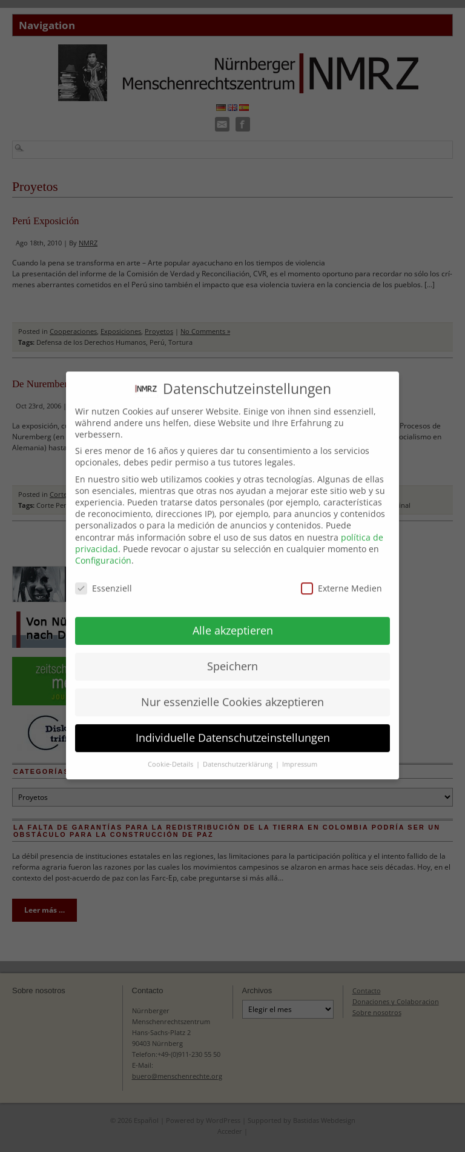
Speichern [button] (232, 652)
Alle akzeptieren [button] (233, 617)
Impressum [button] (299, 751)
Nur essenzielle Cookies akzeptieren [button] (232, 688)
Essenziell (103, 575)
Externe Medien (341, 575)
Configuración (103, 547)
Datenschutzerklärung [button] (238, 751)
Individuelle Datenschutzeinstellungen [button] (233, 724)
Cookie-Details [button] (171, 751)
